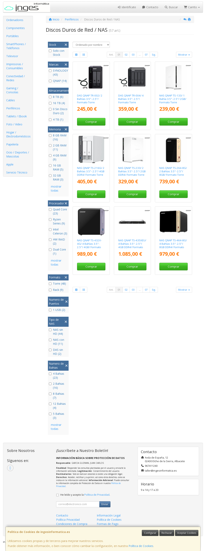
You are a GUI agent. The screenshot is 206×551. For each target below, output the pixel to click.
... (140, 54)
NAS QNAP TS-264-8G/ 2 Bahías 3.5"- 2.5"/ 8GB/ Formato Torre (173, 171)
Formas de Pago (107, 524)
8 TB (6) (56, 97)
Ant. (111, 54)
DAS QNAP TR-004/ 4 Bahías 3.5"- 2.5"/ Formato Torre (131, 99)
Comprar (91, 122)
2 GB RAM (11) (57, 147)
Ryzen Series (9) (57, 221)
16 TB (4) (57, 103)
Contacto (150, 7)
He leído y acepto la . (85, 494)
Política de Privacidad (96, 494)
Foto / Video (14, 124)
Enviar (104, 504)
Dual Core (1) (57, 251)
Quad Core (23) (58, 211)
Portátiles (12, 36)
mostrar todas (56, 188)
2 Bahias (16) (56, 386)
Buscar (171, 7)
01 (119, 54)
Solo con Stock (56, 53)
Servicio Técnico (16, 172)
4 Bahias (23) (56, 376)
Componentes (15, 28)
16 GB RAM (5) (56, 167)
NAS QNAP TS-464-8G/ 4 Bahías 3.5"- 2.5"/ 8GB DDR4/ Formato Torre (173, 245)
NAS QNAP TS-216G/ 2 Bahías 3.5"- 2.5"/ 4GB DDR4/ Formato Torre (90, 171)
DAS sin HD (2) (56, 352)
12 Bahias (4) (57, 406)
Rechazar (167, 533)
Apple (9, 164)
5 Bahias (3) (56, 416)
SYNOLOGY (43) (58, 72)
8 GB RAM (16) (57, 137)
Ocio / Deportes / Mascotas (17, 154)
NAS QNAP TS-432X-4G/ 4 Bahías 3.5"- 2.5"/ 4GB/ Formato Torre (89, 245)
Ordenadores (14, 20)
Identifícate (126, 7)
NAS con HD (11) (56, 342)
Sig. (154, 54)
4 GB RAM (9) (57, 157)
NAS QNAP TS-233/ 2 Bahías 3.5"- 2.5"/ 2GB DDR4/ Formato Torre (132, 171)
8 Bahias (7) (56, 396)
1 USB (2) (57, 310)
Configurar (150, 533)
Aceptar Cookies (186, 533)
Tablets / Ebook (16, 116)
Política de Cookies (141, 546)
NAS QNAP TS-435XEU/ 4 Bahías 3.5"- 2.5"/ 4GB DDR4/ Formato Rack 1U (132, 245)
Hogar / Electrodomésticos (18, 134)
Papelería (12, 144)
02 (126, 54)
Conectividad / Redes (15, 78)
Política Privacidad (68, 520)
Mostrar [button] (184, 54)
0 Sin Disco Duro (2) (58, 111)
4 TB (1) (56, 119)
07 (146, 54)
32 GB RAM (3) (56, 177)
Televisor (12, 56)
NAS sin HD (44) (56, 332)
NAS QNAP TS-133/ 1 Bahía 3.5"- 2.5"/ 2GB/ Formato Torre (172, 99)
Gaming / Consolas (12, 90)
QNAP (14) (58, 81)
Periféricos (13, 108)
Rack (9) (56, 290)
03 (133, 54)
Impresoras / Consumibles (14, 66)
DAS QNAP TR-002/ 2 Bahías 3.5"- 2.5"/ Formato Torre (89, 99)
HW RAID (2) (57, 241)
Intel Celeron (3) (58, 231)
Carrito (192, 7)
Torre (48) (57, 283)
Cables (10, 100)
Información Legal (109, 515)
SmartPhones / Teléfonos (16, 46)
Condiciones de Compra (71, 524)
